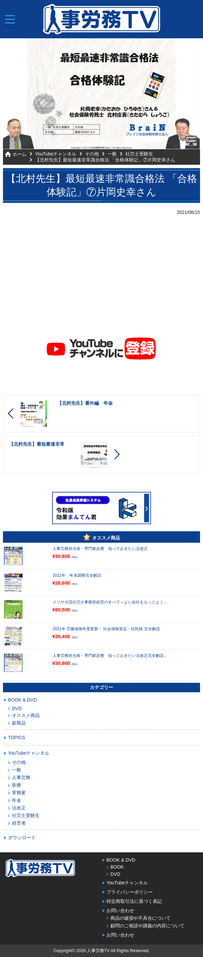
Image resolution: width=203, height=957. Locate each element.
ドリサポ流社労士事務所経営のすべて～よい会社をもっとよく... (110, 602)
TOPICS (16, 737)
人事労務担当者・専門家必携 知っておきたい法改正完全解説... (110, 655)
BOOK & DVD (22, 699)
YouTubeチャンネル (55, 153)
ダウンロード (22, 837)
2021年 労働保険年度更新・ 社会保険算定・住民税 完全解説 (106, 629)
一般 (112, 153)
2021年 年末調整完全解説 (77, 575)
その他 (92, 153)
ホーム (19, 154)
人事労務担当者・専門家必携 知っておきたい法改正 (100, 548)
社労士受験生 (139, 153)
